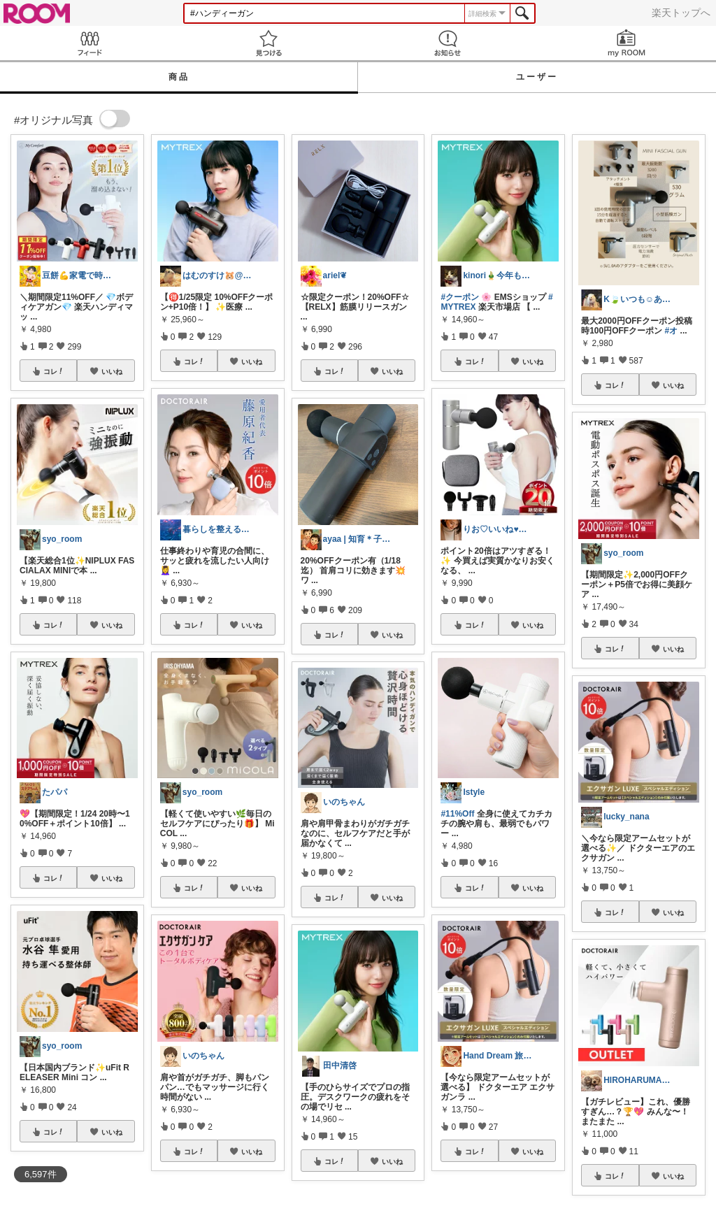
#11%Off (457, 814)
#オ (671, 331)
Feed (89, 43)
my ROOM (626, 43)
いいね (111, 371)
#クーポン (460, 297)
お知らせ (447, 43)
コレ (53, 371)
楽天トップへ (681, 12)
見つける (268, 43)
